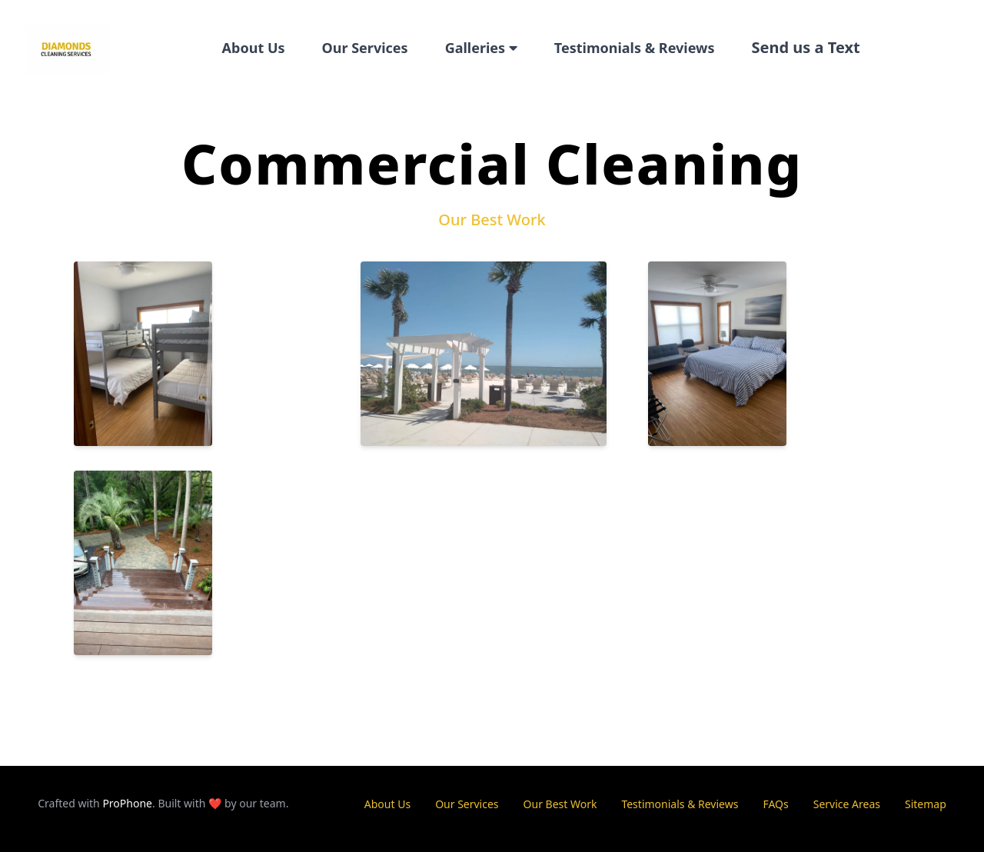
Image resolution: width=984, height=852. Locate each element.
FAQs (775, 804)
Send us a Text (806, 47)
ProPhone (127, 803)
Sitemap (925, 804)
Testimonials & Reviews (634, 47)
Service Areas (846, 804)
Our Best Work (560, 804)
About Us (253, 47)
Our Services (365, 47)
